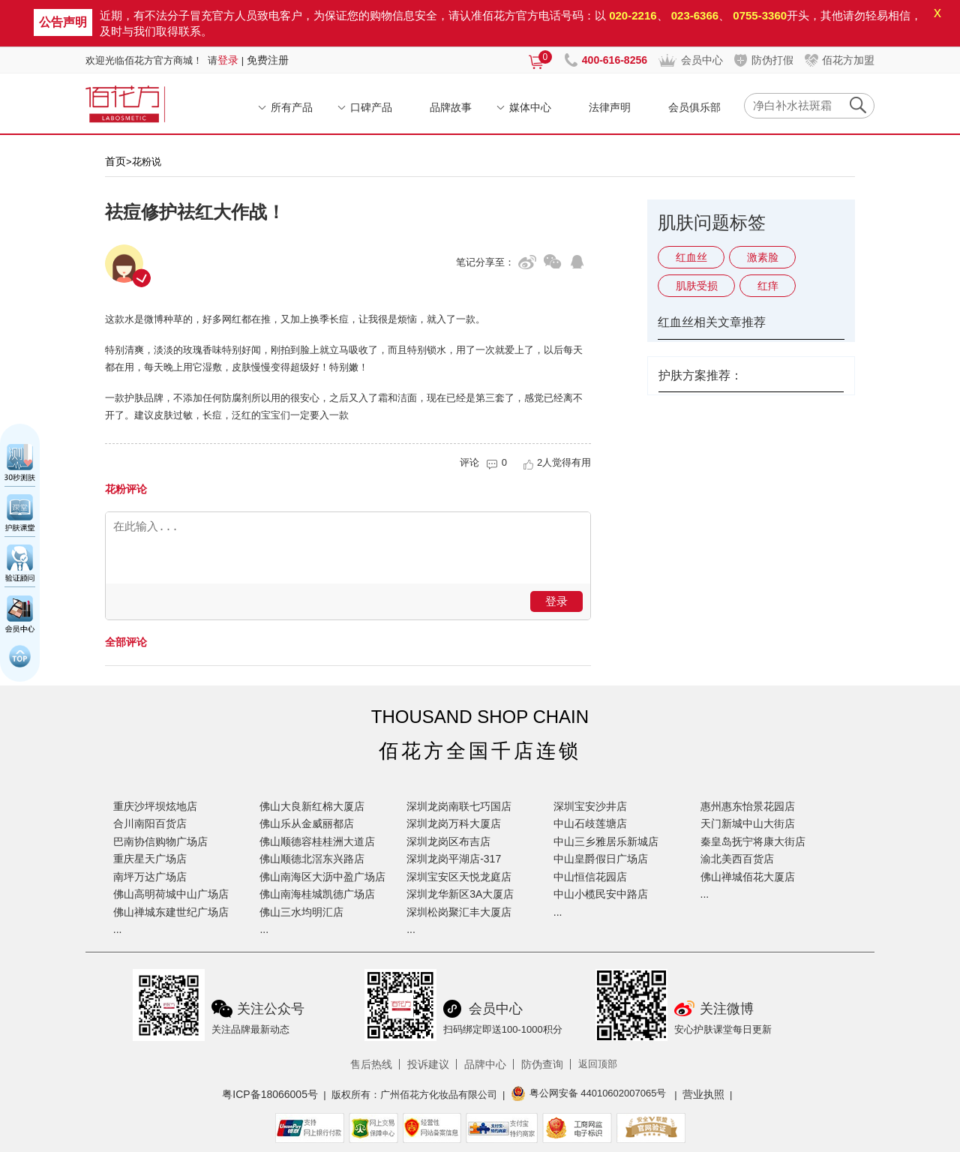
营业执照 (703, 1094)
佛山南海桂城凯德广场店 (317, 894)
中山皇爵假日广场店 (601, 859)
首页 (115, 161)
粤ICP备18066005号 (270, 1094)
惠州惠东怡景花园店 (747, 806)
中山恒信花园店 (590, 877)
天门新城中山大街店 (747, 824)
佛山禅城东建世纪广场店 (171, 912)
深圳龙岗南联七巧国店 (459, 806)
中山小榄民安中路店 (601, 894)
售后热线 (371, 1064)
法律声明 (610, 107)
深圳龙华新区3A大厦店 (460, 894)
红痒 (768, 286)
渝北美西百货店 (737, 859)
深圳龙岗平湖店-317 (453, 859)
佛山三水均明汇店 (302, 912)
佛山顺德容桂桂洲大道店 (317, 842)
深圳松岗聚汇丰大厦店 (459, 912)
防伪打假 (773, 60)
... (117, 929)
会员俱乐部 (694, 107)
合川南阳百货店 (150, 824)
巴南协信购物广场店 (160, 842)
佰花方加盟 (848, 60)
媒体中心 (530, 107)
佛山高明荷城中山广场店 (171, 894)
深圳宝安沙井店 (590, 806)
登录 (228, 60)
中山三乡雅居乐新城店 (606, 842)
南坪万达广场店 (150, 877)
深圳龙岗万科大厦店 (453, 824)
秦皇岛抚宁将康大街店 (753, 842)
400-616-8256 (614, 60)
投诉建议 (428, 1064)
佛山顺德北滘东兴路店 (312, 859)
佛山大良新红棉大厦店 (312, 806)
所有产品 (292, 107)
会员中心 (702, 60)
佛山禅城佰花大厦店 (747, 877)
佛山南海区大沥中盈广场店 (323, 877)
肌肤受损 (697, 286)
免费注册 (268, 60)
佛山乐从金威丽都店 (307, 824)
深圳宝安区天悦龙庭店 (459, 877)
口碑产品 (371, 107)
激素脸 (762, 257)
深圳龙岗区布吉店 (448, 842)
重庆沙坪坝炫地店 (155, 806)
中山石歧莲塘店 (590, 824)
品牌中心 (485, 1064)
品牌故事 (451, 107)
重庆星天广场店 (150, 859)
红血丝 (691, 257)
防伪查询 (542, 1064)
